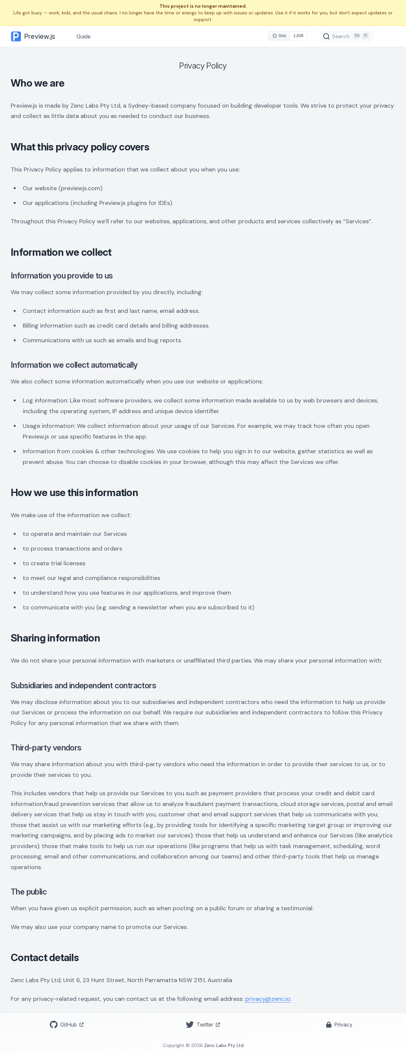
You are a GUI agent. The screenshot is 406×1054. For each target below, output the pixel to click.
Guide (84, 36)
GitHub (67, 1025)
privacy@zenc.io (267, 999)
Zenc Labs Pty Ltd (224, 1045)
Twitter (203, 1025)
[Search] (347, 36)
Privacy (339, 1024)
